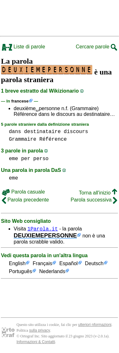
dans (15, 131)
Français (42, 264)
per (25, 158)
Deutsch (94, 264)
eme (13, 158)
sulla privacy (39, 331)
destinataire (42, 131)
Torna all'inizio (98, 192)
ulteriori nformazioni (94, 325)
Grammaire (22, 139)
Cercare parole (96, 46)
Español (68, 264)
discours (76, 131)
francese (20, 101)
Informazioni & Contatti (36, 343)
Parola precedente (25, 199)
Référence (53, 139)
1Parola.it (42, 229)
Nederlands (52, 272)
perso (41, 158)
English (17, 264)
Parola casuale (23, 191)
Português (20, 272)
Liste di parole (23, 46)
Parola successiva (94, 199)
